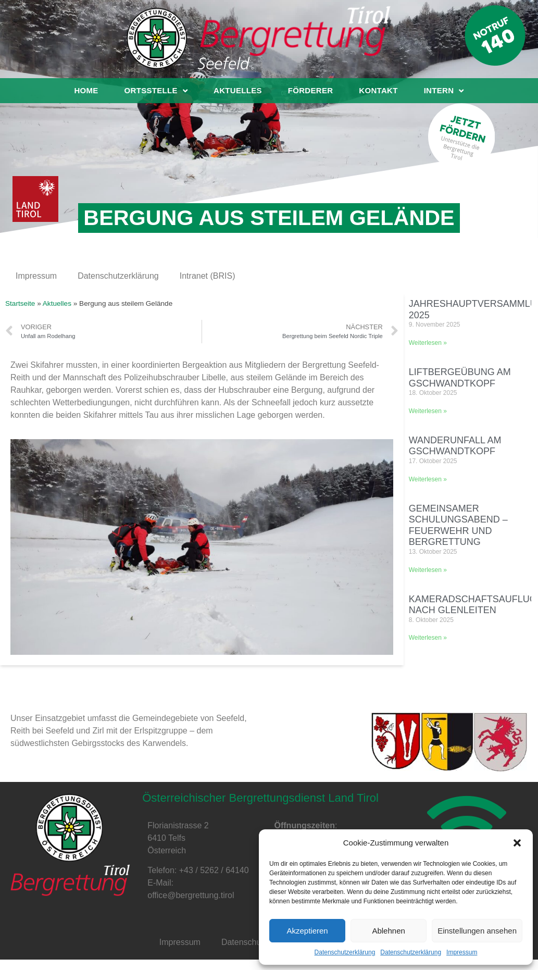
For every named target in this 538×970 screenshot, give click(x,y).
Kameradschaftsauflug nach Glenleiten (473, 605)
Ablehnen (388, 930)
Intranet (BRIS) (207, 275)
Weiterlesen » (428, 342)
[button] (517, 843)
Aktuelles (238, 90)
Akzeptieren (307, 930)
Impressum (461, 952)
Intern (444, 90)
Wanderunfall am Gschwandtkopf (455, 446)
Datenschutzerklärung (345, 952)
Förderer (310, 90)
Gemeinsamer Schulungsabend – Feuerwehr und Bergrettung (458, 525)
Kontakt (378, 90)
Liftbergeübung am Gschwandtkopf (460, 378)
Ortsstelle (155, 90)
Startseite (20, 303)
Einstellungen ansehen (477, 930)
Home (86, 90)
